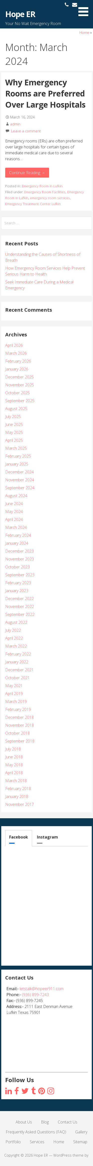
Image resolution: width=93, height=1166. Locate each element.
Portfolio (13, 1141)
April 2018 (14, 772)
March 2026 (16, 353)
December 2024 (19, 472)
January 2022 (16, 662)
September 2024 (19, 487)
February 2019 (18, 709)
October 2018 (17, 733)
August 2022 (16, 622)
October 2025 (17, 393)
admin (15, 124)
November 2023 (19, 559)
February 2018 (18, 788)
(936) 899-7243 (35, 994)
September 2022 (19, 614)
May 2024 (14, 511)
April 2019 (14, 693)
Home (84, 32)
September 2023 (19, 575)
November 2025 (19, 385)
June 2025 (14, 424)
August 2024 (16, 495)
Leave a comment (26, 131)
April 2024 (14, 519)
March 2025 (16, 448)
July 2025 (13, 416)
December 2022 (19, 598)
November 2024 (19, 480)
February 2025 (18, 456)
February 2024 (18, 535)
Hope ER (20, 14)
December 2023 (19, 551)
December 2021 (19, 670)
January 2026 (16, 369)
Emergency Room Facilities (44, 191)
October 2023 (17, 567)
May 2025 (14, 432)
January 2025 (16, 464)
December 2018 (19, 717)
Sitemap (80, 1141)
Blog (45, 1122)
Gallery (81, 1132)
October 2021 (17, 677)
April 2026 (14, 345)
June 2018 (14, 757)
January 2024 (16, 543)
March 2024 (16, 527)
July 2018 (13, 749)
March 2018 (16, 780)
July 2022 (13, 630)
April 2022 (14, 638)
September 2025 (19, 400)
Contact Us (67, 1122)
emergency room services (50, 197)
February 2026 (18, 361)
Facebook (18, 837)
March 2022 (16, 646)
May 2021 (14, 685)
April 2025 (14, 440)
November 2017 (19, 804)
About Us (24, 1122)
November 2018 (19, 725)
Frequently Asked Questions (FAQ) (36, 1132)
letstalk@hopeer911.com (41, 988)
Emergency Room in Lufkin (42, 186)
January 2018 (16, 796)
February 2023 (18, 582)
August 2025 (16, 408)
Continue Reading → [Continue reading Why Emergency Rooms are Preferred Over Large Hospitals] (27, 172)
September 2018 (19, 741)
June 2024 (14, 503)
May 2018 (14, 765)
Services (37, 1141)
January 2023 (16, 590)
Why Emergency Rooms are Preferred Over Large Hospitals (45, 93)
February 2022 (18, 654)
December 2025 (19, 377)
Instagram (47, 837)
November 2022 (19, 606)
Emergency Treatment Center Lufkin (33, 203)
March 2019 (16, 701)
